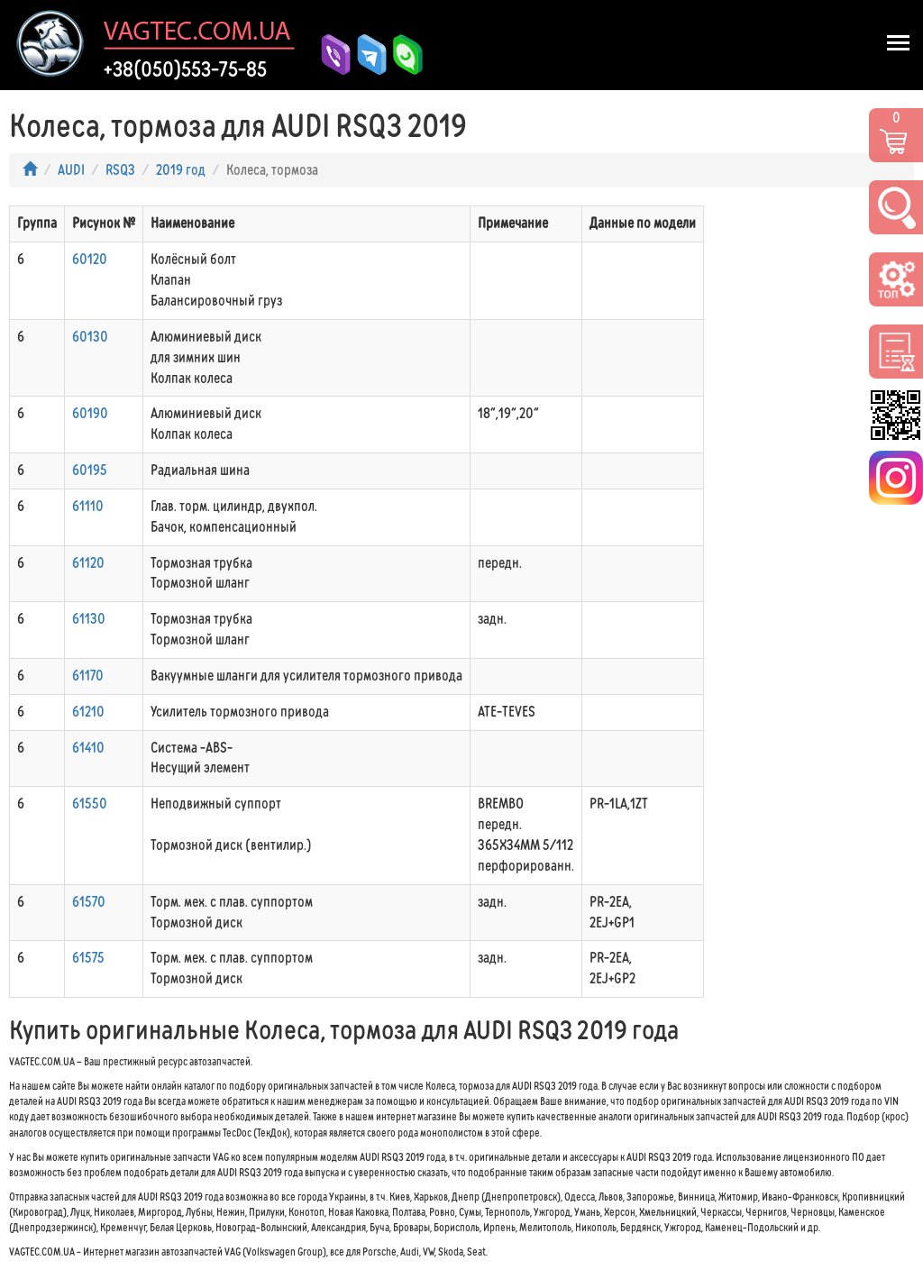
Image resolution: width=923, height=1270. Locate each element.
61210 (88, 711)
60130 (90, 336)
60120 (89, 259)
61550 (89, 803)
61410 (88, 747)
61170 (88, 675)
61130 (88, 618)
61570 (88, 901)
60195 (89, 470)
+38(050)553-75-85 (185, 69)
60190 (90, 413)
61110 (88, 506)
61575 (88, 957)
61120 (88, 562)
